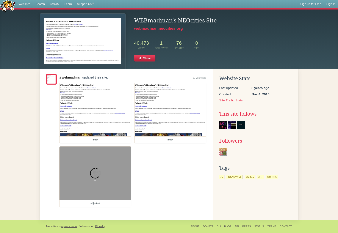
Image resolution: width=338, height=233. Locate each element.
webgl (250, 176)
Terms (272, 226)
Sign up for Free (310, 4)
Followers (230, 141)
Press (246, 226)
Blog (227, 226)
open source (69, 226)
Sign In (330, 4)
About (195, 226)
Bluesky (100, 226)
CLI (219, 226)
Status (259, 226)
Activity (54, 4)
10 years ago (199, 77)
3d (221, 176)
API (237, 226)
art (260, 176)
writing (272, 176)
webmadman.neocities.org (158, 28)
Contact (286, 226)
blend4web (234, 176)
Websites (24, 4)
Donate (208, 226)
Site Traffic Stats (231, 100)
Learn (68, 4)
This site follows (238, 114)
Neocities (52, 226)
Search (40, 4)
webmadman (70, 77)
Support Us (85, 4)
